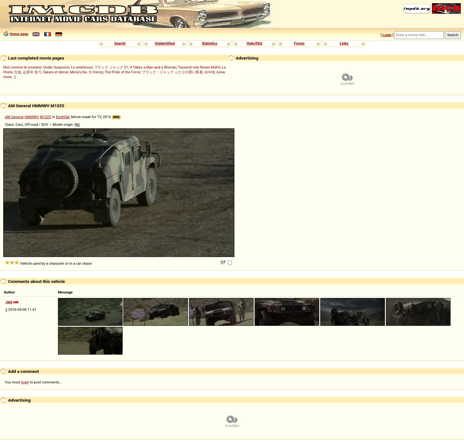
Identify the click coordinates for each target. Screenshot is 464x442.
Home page (19, 34)
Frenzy (98, 72)
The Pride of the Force (122, 72)
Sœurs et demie (55, 72)
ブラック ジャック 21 (111, 67)
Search (120, 43)
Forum (299, 43)
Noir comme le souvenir (22, 67)
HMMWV (31, 117)
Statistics (209, 43)
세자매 (209, 72)
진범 (17, 72)
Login (386, 35)
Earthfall (62, 117)
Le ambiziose (82, 67)
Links (344, 43)
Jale (8, 302)
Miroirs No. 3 (80, 72)
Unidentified (165, 43)
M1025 (45, 117)
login (25, 382)
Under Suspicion (56, 67)
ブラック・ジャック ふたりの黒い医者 (172, 72)
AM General (14, 117)
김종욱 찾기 (32, 72)
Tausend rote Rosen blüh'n (199, 67)
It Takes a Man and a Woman (153, 67)
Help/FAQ (254, 43)
